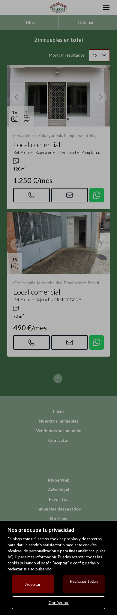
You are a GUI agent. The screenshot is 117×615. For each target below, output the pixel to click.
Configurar (59, 602)
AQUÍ (12, 556)
